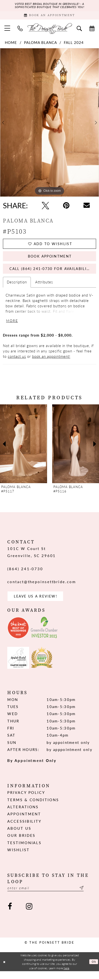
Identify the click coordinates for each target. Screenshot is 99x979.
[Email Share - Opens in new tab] (86, 207)
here (66, 975)
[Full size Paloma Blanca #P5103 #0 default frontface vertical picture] (49, 124)
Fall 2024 (74, 44)
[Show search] (79, 30)
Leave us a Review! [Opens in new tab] (38, 603)
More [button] (12, 326)
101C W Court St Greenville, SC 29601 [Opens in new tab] (31, 558)
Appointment (24, 821)
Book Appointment (50, 259)
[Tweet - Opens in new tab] (45, 207)
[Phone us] (20, 30)
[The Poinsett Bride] (49, 30)
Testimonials (24, 850)
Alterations (23, 814)
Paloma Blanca (40, 44)
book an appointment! (51, 362)
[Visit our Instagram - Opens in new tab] (29, 914)
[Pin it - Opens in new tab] (66, 207)
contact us (17, 362)
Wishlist (18, 857)
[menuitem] (7, 30)
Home (11, 44)
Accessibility (24, 828)
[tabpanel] (49, 124)
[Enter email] (49, 895)
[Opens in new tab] (18, 635)
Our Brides (21, 842)
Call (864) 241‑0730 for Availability (53, 273)
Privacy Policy (26, 799)
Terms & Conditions (33, 806)
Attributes (44, 287)
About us (19, 835)
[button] (7, 30)
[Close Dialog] (4, 969)
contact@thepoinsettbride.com (41, 588)
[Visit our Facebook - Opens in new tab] (9, 914)
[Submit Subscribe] (88, 895)
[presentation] (23, 450)
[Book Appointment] (49, 16)
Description (17, 287)
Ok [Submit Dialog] (93, 969)
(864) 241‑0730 (25, 575)
